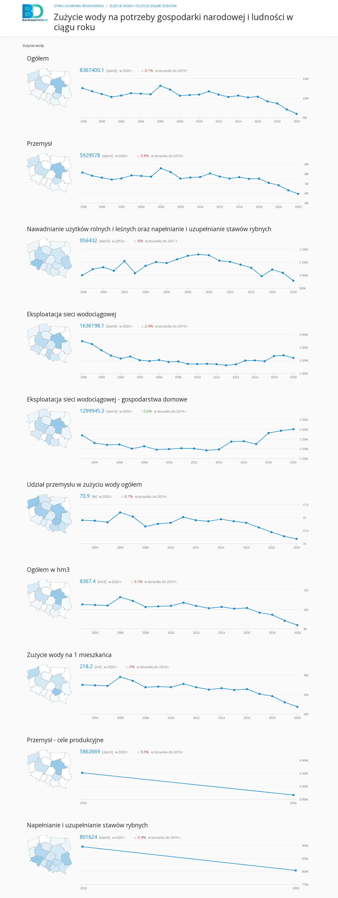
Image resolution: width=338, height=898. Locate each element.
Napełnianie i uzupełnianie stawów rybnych (87, 825)
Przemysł (39, 143)
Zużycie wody (33, 45)
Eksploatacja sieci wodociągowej (71, 314)
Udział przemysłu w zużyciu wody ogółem (84, 484)
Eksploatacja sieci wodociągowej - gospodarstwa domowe (107, 399)
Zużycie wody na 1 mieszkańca (69, 655)
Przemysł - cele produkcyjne (65, 740)
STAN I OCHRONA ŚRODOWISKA (79, 5)
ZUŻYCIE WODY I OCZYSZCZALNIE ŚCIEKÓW (143, 5)
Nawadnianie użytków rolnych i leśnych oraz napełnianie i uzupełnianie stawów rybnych (149, 229)
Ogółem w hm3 (48, 570)
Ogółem (38, 58)
